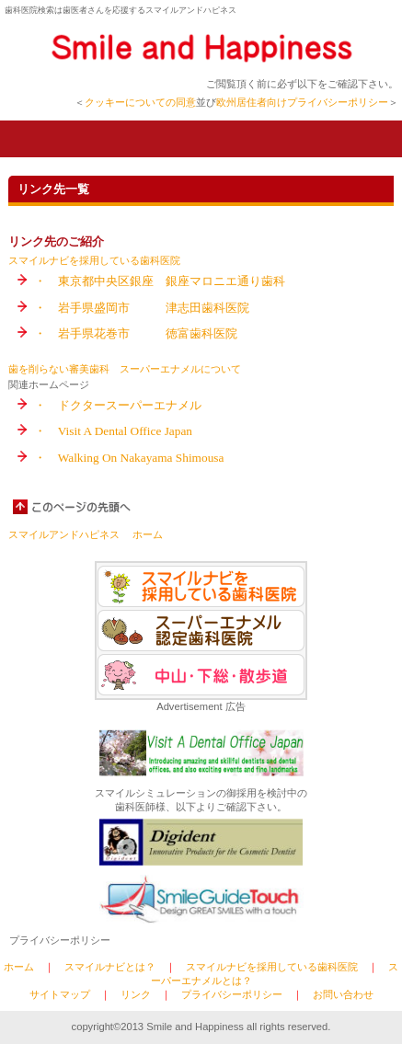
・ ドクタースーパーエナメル (117, 405)
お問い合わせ (343, 994)
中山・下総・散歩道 (201, 674)
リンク (136, 994)
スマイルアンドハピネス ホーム (85, 534)
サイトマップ (59, 994)
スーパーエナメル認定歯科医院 (201, 630)
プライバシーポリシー (59, 940)
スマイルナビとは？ (109, 966)
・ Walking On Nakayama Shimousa (129, 458)
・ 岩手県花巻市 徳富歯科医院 (135, 333)
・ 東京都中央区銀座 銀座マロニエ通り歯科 (159, 281)
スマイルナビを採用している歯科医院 (94, 260)
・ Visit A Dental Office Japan (113, 431)
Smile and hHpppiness (201, 47)
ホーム (19, 966)
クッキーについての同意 (140, 102)
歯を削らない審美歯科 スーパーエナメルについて (124, 368)
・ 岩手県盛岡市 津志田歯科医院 (141, 308)
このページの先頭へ (72, 506)
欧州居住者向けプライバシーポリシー (302, 102)
